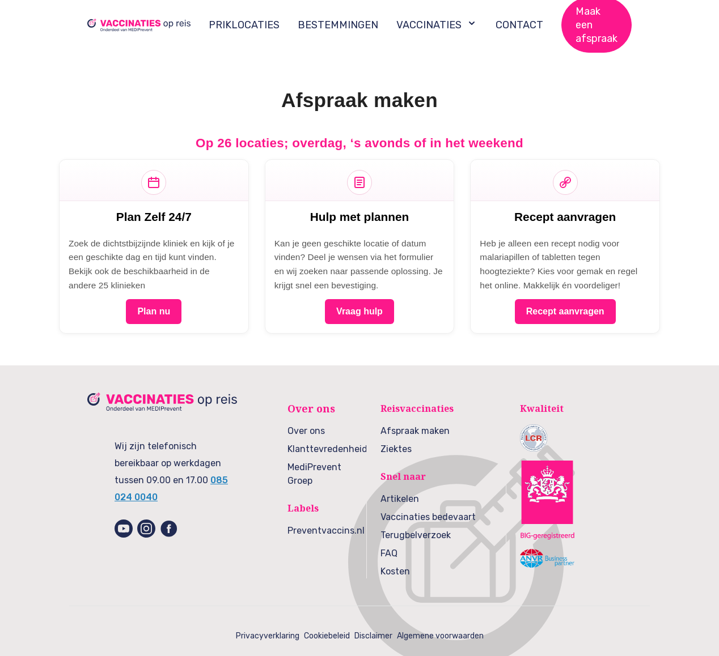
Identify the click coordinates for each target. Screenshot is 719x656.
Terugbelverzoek (415, 535)
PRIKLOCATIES (244, 25)
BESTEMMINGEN (338, 25)
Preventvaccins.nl (326, 530)
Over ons (306, 430)
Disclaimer (373, 636)
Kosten (395, 571)
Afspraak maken (415, 430)
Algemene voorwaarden (440, 636)
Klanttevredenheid (327, 449)
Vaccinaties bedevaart (428, 517)
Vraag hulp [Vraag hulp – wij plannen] (359, 311)
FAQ (388, 553)
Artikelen (399, 498)
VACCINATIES (436, 24)
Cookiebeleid (327, 636)
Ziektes (396, 449)
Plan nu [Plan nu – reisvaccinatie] (153, 311)
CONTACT (519, 25)
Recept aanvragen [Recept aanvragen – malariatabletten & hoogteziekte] (565, 311)
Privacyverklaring (267, 636)
